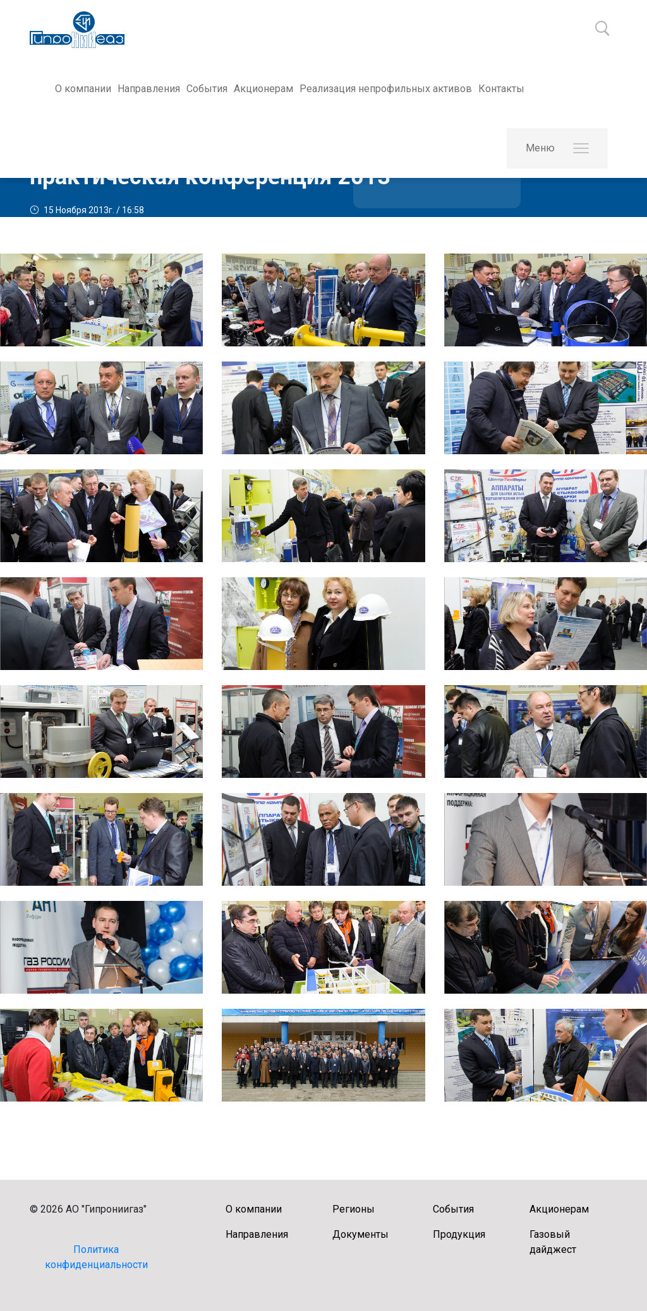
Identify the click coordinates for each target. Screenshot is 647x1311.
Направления (149, 89)
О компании (83, 89)
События (206, 89)
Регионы (353, 1209)
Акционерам (263, 89)
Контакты (501, 89)
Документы (360, 1234)
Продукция (459, 1234)
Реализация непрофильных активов (385, 89)
